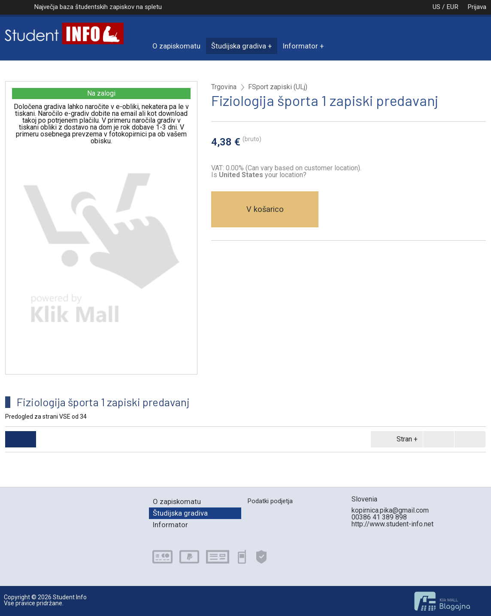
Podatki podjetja (270, 501)
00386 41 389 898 (379, 517)
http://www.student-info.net (392, 524)
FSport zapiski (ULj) (277, 87)
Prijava (476, 7)
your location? (262, 175)
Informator (300, 46)
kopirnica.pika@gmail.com (390, 510)
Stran (395, 439)
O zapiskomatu (176, 46)
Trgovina (223, 87)
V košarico (265, 209)
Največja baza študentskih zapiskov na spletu (98, 7)
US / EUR (436, 7)
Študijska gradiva (238, 46)
